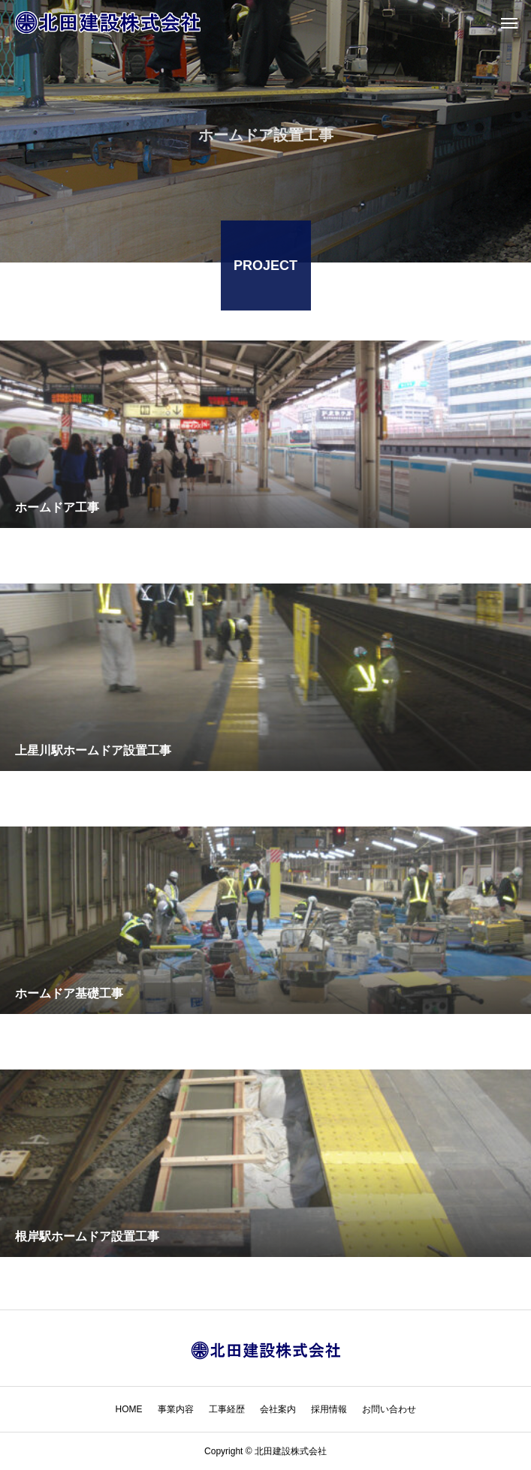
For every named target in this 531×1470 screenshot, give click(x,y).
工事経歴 (227, 1409)
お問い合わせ (389, 1409)
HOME (129, 1409)
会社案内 (278, 1409)
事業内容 (176, 1409)
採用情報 (329, 1409)
